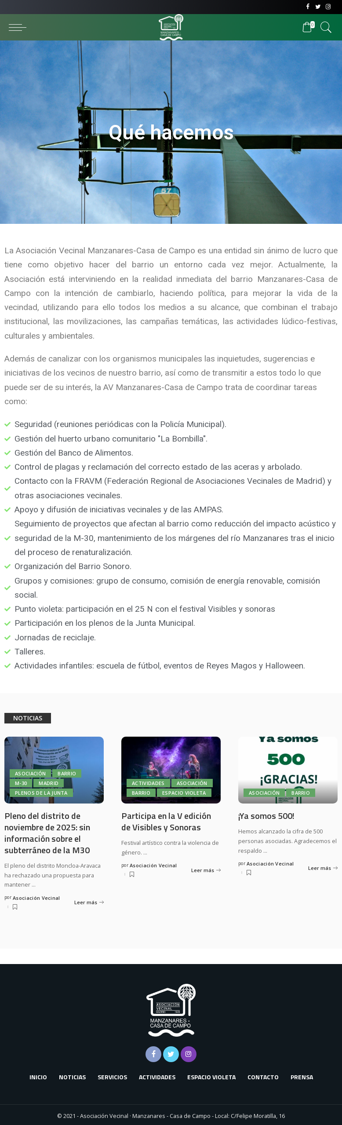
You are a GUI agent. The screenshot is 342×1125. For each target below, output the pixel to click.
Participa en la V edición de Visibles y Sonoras (166, 821)
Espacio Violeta (184, 792)
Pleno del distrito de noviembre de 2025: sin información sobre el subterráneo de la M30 (47, 832)
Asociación (30, 773)
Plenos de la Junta (41, 792)
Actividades (148, 783)
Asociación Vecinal (36, 896)
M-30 (21, 783)
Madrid (48, 783)
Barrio (67, 773)
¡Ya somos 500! (266, 815)
